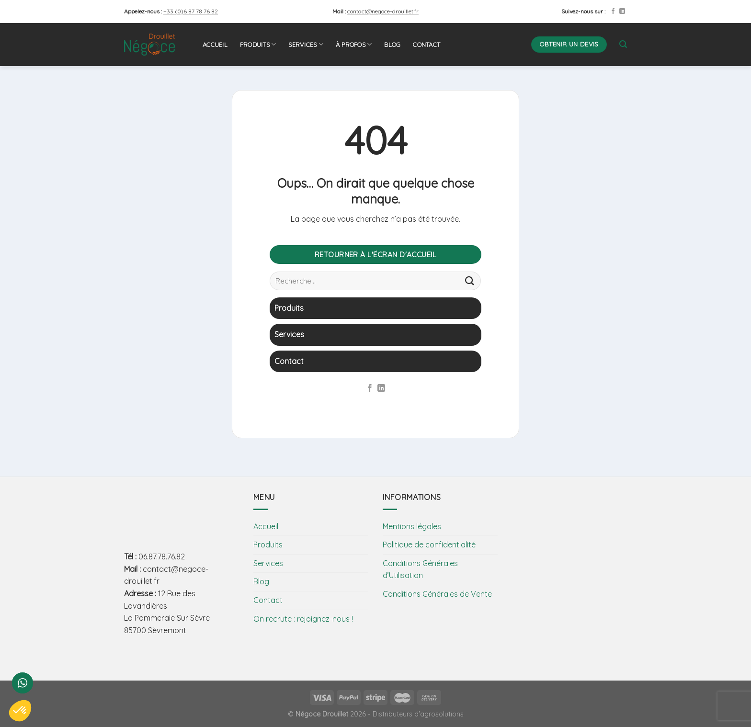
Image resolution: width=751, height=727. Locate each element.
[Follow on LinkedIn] (622, 11)
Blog (392, 44)
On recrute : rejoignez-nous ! (303, 619)
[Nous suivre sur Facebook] (613, 11)
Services (305, 44)
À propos (354, 44)
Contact (426, 44)
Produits (258, 44)
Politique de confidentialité (429, 544)
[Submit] (469, 280)
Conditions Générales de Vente (437, 594)
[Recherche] (623, 44)
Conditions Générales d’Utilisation (420, 569)
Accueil (215, 44)
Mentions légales (412, 526)
